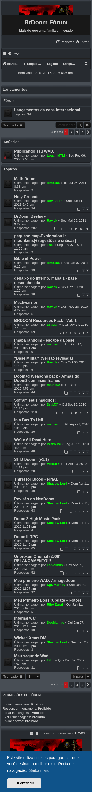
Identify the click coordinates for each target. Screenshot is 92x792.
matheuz (53, 344)
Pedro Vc (54, 444)
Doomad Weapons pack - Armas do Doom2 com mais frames (46, 378)
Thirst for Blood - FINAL (36, 479)
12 (86, 412)
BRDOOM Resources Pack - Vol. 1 (45, 320)
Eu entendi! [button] (24, 783)
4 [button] (82, 132)
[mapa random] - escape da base (44, 340)
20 (81, 229)
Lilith (51, 660)
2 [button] (71, 132)
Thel (50, 245)
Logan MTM (56, 155)
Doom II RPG (26, 537)
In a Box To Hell (28, 420)
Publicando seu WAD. (34, 151)
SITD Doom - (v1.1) (31, 459)
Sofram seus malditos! (35, 400)
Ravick (52, 220)
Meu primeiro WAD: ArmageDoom (45, 580)
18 (70, 229)
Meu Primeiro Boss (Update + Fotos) (47, 600)
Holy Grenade (26, 197)
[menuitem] (82, 42)
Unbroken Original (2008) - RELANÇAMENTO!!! (38, 558)
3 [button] (77, 132)
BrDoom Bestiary (30, 216)
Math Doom (24, 179)
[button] (88, 132)
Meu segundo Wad (31, 656)
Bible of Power (27, 258)
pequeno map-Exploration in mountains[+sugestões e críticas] (45, 238)
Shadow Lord (57, 483)
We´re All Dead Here (32, 440)
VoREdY (53, 464)
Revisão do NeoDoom (34, 499)
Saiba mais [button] (39, 770)
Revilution (55, 201)
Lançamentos (15, 89)
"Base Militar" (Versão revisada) (43, 358)
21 (86, 229)
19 (76, 229)
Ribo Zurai (55, 604)
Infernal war (25, 618)
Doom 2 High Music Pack (37, 519)
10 (76, 412)
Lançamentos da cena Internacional (47, 110)
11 (81, 412)
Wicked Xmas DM (30, 638)
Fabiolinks (55, 565)
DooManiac (55, 622)
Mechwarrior (25, 302)
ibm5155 (53, 183)
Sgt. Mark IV (56, 585)
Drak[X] (52, 324)
